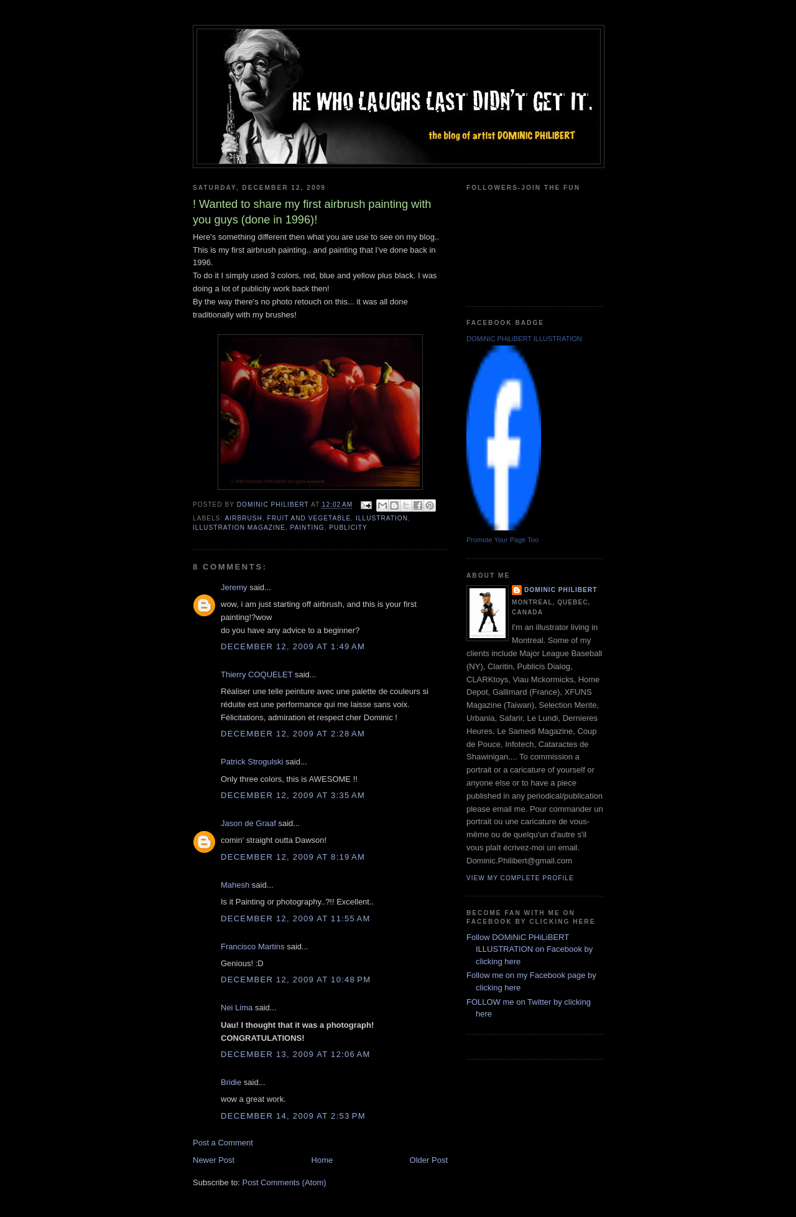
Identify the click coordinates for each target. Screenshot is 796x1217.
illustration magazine (239, 527)
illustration (382, 518)
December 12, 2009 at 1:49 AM (293, 646)
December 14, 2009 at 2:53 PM (293, 1116)
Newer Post (213, 1160)
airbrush (243, 518)
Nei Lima (236, 1007)
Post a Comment (223, 1142)
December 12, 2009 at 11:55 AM (296, 918)
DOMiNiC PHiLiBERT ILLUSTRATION (524, 338)
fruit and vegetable (309, 518)
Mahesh (235, 885)
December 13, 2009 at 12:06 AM (296, 1054)
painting (307, 527)
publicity (348, 527)
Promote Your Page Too (502, 539)
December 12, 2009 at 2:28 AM (293, 733)
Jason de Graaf (248, 823)
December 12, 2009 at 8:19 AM (293, 857)
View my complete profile (520, 878)
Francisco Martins (253, 946)
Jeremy (234, 587)
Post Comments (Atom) (284, 1182)
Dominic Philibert (560, 589)
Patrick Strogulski (252, 761)
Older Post (429, 1160)
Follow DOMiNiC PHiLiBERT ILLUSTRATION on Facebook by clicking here (529, 949)
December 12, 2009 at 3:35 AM (293, 795)
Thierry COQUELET (256, 674)
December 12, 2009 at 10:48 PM (296, 979)
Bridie (231, 1082)
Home (322, 1160)
